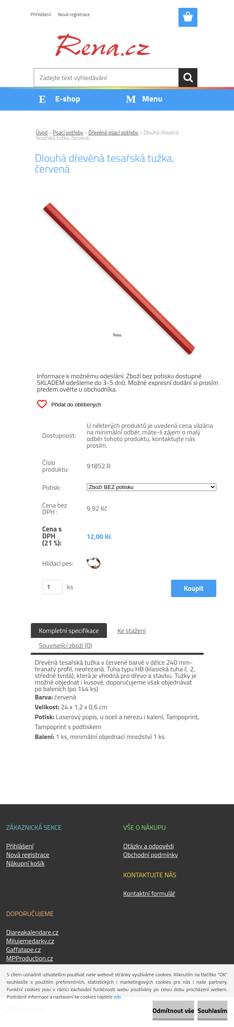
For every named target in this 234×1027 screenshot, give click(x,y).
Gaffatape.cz (23, 949)
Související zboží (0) (65, 645)
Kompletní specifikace (69, 630)
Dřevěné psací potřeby (113, 132)
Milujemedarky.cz (30, 941)
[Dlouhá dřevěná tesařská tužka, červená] (117, 203)
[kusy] (52, 587)
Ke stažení (131, 630)
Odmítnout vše (174, 1010)
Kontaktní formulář (149, 893)
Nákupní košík (25, 863)
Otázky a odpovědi (148, 846)
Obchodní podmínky (150, 854)
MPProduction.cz (29, 958)
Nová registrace (74, 14)
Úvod (42, 132)
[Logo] (103, 44)
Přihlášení (41, 14)
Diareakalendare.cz (32, 932)
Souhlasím (212, 1010)
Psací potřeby (68, 132)
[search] (187, 77)
